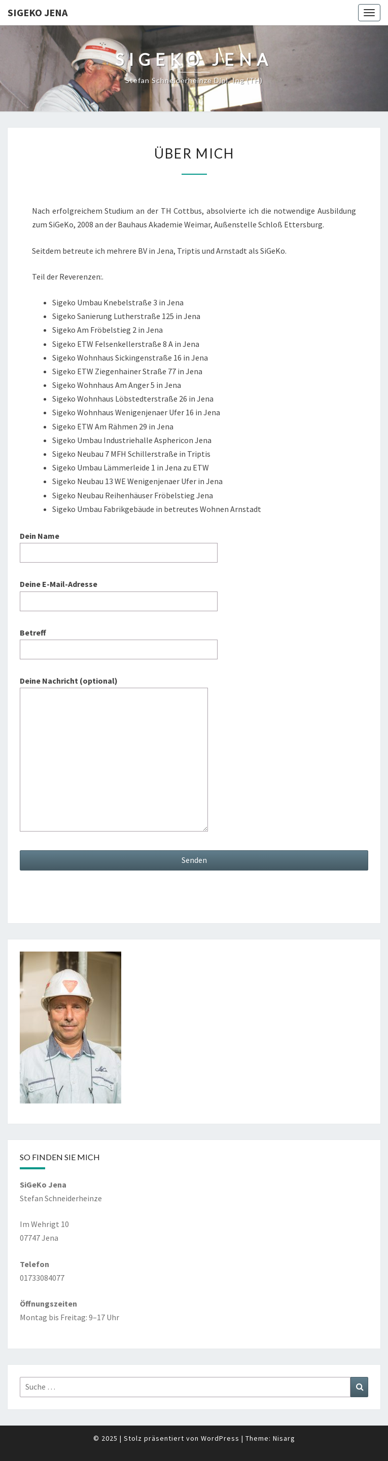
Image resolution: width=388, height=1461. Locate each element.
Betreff (119, 640)
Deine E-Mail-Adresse (119, 592)
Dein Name (119, 544)
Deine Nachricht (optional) (114, 755)
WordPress (220, 1438)
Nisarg (284, 1438)
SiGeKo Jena (37, 12)
